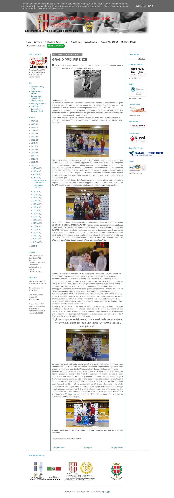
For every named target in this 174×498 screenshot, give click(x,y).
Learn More (140, 6)
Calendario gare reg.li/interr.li (36, 97)
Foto (65, 42)
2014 (33, 153)
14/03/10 (36, 232)
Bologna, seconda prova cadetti (39, 181)
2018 (33, 140)
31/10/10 (36, 195)
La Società (38, 42)
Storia (28, 42)
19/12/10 (36, 168)
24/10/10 (36, 198)
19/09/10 (36, 207)
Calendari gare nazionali (36, 92)
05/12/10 (36, 174)
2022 (33, 127)
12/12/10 (36, 171)
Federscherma (36, 106)
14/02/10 (36, 236)
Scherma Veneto (37, 101)
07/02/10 (36, 239)
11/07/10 (36, 210)
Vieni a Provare (55, 46)
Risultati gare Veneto (38, 104)
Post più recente (59, 448)
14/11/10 (36, 191)
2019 (33, 137)
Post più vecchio (116, 448)
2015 (33, 149)
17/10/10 (36, 201)
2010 (33, 165)
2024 (33, 121)
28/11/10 (36, 178)
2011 (33, 162)
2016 (33, 146)
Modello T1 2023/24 (128, 42)
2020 (33, 134)
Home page (87, 448)
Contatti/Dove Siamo (52, 42)
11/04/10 (36, 226)
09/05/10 (36, 223)
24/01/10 (36, 242)
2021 (33, 130)
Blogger (107, 492)
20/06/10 (36, 214)
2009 (33, 246)
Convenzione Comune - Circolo (37, 110)
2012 (33, 159)
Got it (150, 6)
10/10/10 (36, 204)
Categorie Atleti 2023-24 (109, 42)
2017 (33, 143)
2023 (33, 124)
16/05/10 (36, 220)
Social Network (76, 42)
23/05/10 (36, 217)
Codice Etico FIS (91, 42)
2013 (33, 156)
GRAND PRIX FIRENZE (38, 186)
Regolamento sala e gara (36, 46)
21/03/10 (36, 229)
